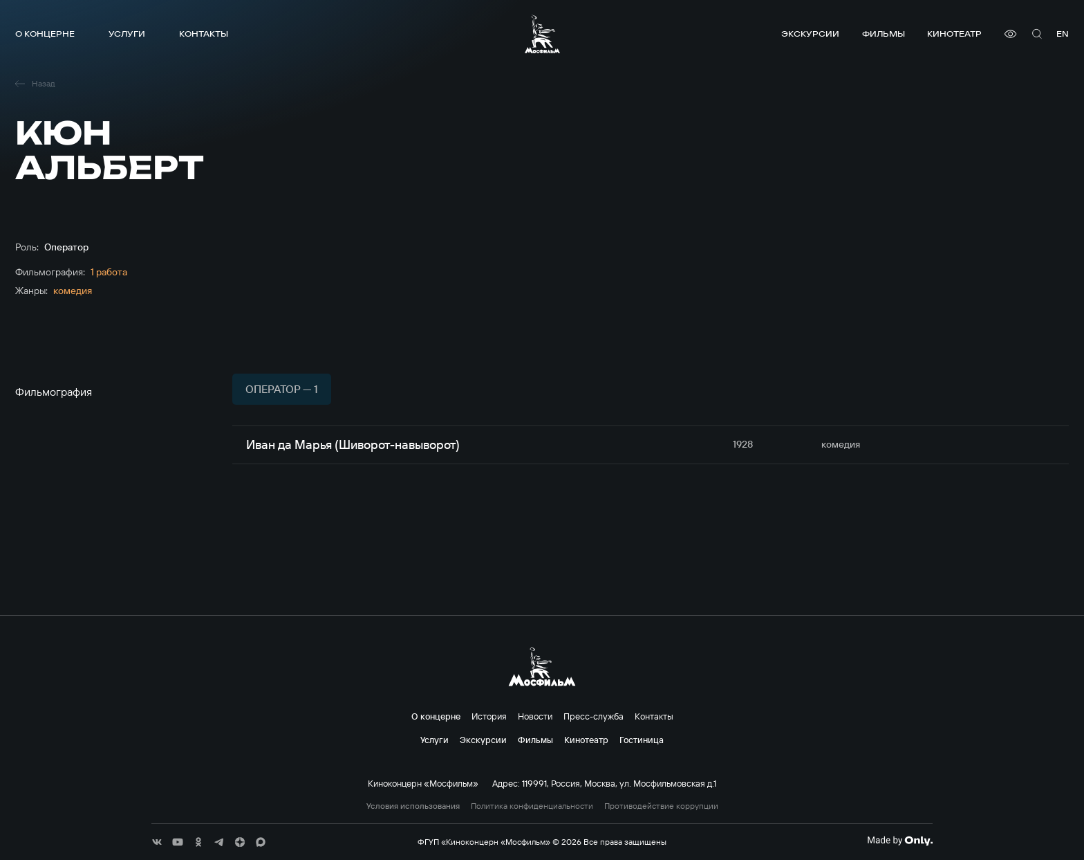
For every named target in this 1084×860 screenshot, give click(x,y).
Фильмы (883, 33)
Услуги (127, 33)
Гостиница (641, 739)
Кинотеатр (954, 33)
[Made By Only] (900, 840)
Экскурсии (810, 33)
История (489, 716)
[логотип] (542, 34)
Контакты (203, 33)
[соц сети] (156, 842)
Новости (535, 716)
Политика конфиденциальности (532, 806)
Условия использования (413, 806)
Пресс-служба (593, 716)
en (1062, 33)
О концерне (45, 33)
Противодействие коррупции (661, 806)
